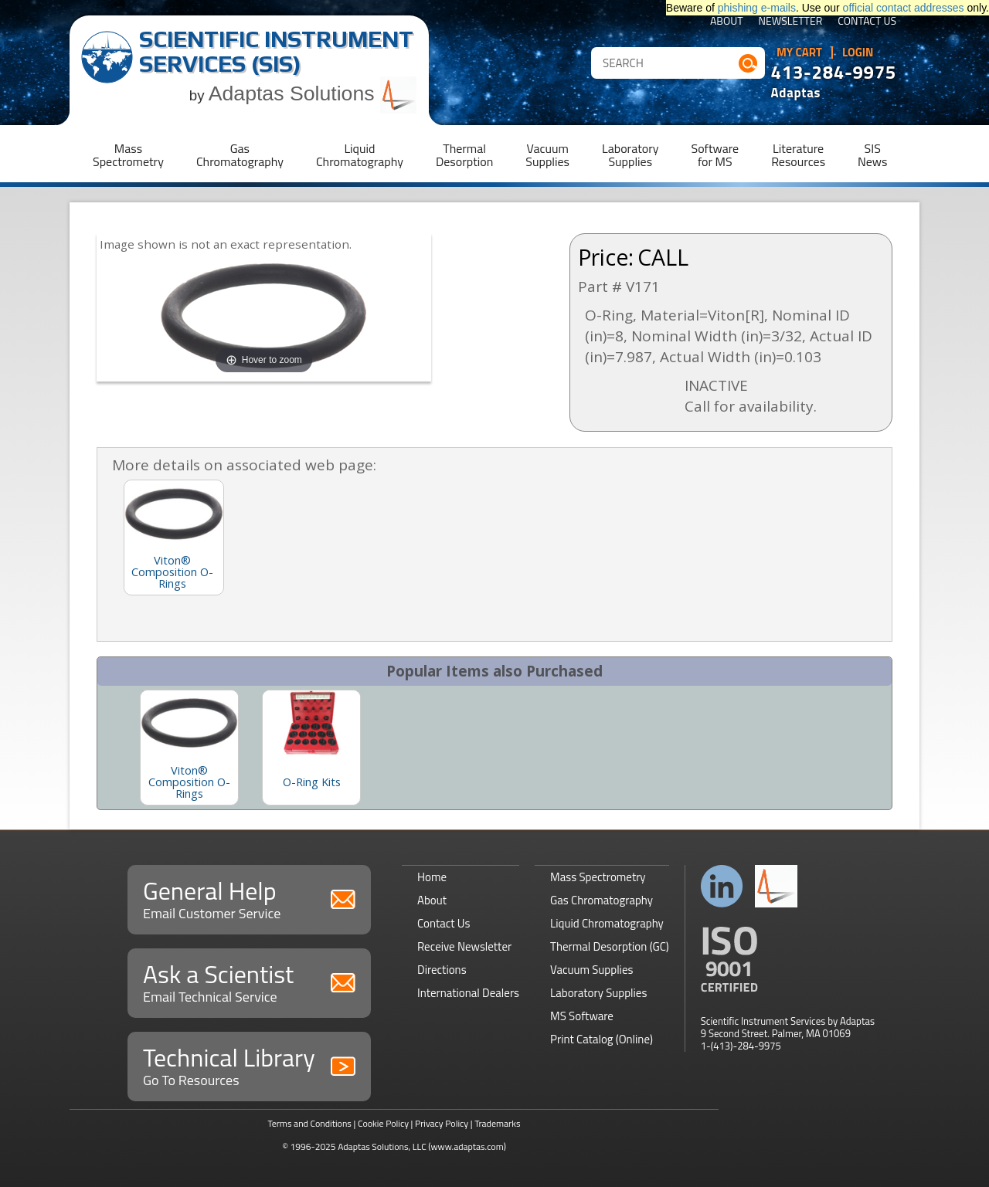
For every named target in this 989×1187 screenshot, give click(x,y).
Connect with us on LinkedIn (722, 886)
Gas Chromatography (601, 900)
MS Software (581, 1016)
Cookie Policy (383, 1123)
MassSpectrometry (128, 155)
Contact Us (867, 22)
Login (858, 52)
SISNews (872, 155)
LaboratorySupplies (630, 155)
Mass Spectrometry (598, 877)
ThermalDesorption (464, 155)
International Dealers (468, 993)
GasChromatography (240, 155)
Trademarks (497, 1123)
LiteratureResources (798, 155)
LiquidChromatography (359, 155)
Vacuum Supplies (591, 969)
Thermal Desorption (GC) (609, 946)
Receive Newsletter (464, 946)
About (726, 22)
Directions (442, 969)
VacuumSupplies (547, 155)
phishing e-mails (757, 8)
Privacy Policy (441, 1123)
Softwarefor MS (715, 155)
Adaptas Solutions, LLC (382, 1146)
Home (432, 877)
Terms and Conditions (309, 1123)
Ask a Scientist (249, 981)
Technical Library (249, 1064)
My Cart (799, 52)
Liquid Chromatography (607, 923)
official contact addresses (903, 8)
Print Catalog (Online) (601, 1039)
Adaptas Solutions (313, 93)
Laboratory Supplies (598, 993)
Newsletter (791, 22)
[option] (189, 747)
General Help (249, 898)
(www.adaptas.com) (467, 1146)
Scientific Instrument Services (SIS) (276, 51)
